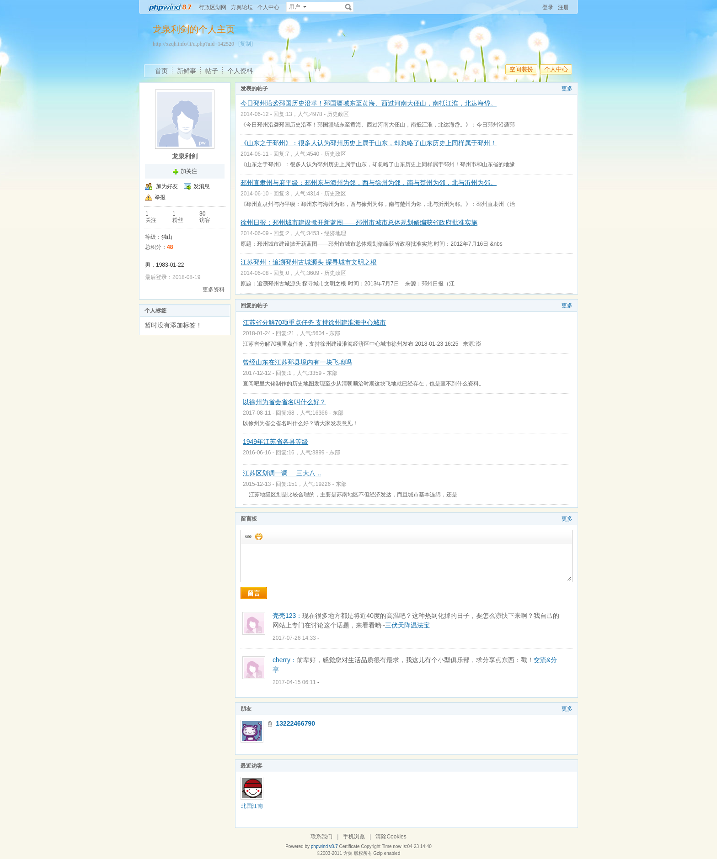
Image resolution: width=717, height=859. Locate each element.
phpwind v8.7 (324, 846)
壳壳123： (287, 615)
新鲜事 (186, 70)
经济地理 (335, 233)
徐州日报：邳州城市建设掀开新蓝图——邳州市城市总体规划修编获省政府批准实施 (359, 222)
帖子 (211, 70)
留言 (253, 593)
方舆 (348, 853)
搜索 (348, 7)
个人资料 (240, 70)
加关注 (189, 171)
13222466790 (295, 723)
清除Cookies (390, 836)
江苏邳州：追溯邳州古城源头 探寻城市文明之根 (309, 262)
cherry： (285, 660)
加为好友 (167, 186)
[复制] (245, 44)
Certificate (349, 846)
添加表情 (258, 536)
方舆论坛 (242, 7)
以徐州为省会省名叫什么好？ (284, 402)
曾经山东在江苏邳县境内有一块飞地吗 (297, 362)
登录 (547, 7)
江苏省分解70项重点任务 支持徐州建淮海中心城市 (314, 322)
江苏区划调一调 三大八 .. (282, 473)
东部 (334, 333)
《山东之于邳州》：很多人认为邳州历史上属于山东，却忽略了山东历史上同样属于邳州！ (369, 143)
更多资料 (214, 289)
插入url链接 (248, 536)
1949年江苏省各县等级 (275, 441)
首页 (161, 70)
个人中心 (268, 7)
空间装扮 (521, 69)
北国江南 (252, 806)
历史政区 (338, 114)
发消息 (201, 186)
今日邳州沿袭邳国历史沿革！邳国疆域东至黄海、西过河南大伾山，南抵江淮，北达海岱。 (369, 103)
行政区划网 (212, 7)
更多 (567, 88)
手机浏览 (354, 836)
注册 (563, 7)
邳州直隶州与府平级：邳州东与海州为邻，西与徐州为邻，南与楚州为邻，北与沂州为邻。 (369, 182)
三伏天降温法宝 (407, 625)
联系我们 (321, 836)
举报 (160, 197)
